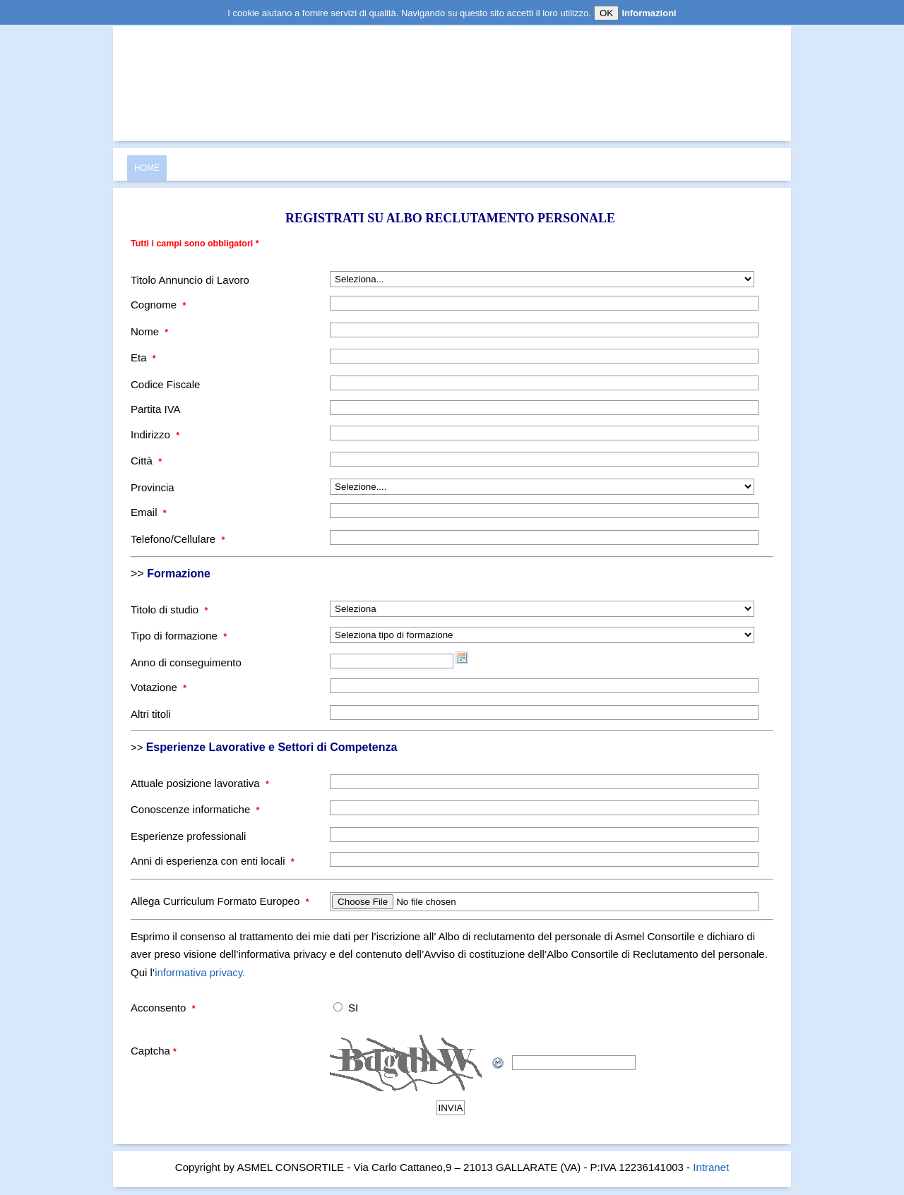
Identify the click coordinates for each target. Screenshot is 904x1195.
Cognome (158, 305)
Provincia (152, 487)
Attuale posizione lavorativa (200, 783)
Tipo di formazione (179, 636)
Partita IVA (156, 409)
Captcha (154, 1051)
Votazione (158, 687)
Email (149, 512)
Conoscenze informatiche (195, 809)
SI (353, 1008)
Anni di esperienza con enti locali (213, 861)
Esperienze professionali (188, 836)
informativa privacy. (200, 972)
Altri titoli (151, 714)
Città (146, 461)
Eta (143, 358)
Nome (149, 331)
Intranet (711, 1167)
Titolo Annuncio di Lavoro (190, 280)
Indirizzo (155, 434)
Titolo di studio (169, 609)
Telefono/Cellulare (178, 539)
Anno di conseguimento (186, 662)
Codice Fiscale (165, 384)
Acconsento (163, 1008)
